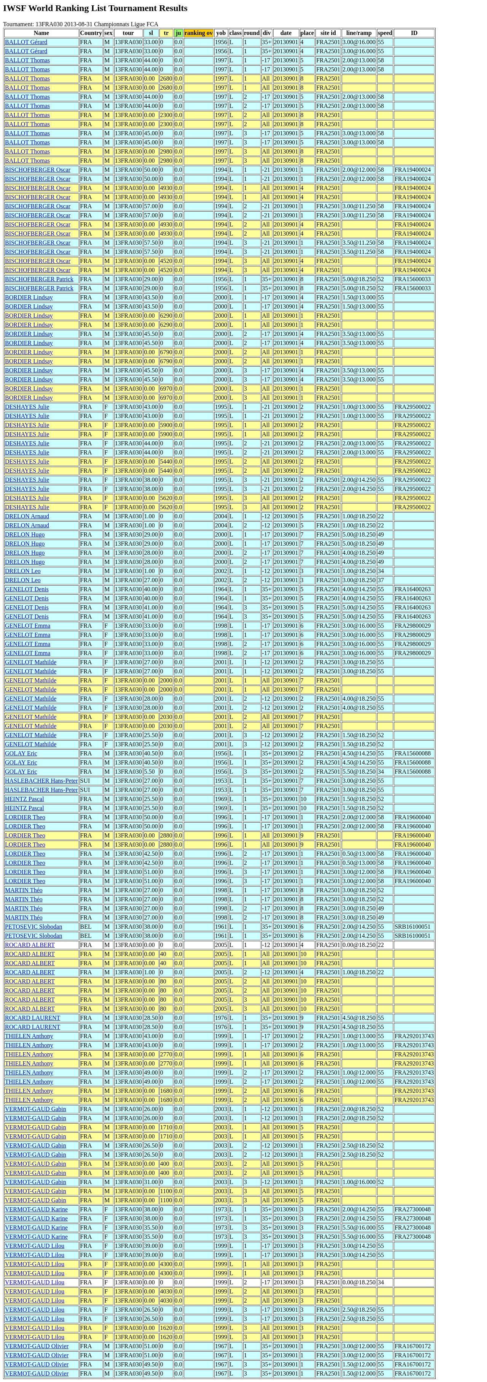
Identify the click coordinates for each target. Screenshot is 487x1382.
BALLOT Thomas (27, 60)
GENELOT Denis (27, 589)
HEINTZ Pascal (24, 799)
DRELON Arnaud (27, 516)
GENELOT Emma (27, 625)
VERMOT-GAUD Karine (36, 1209)
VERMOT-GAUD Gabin (35, 1109)
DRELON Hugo (25, 534)
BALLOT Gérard (26, 42)
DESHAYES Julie (27, 407)
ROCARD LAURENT (32, 1018)
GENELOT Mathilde (30, 662)
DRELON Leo (23, 571)
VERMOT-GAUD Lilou (34, 1246)
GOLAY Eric (21, 753)
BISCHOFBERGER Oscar (37, 169)
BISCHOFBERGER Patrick (39, 279)
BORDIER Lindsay (29, 297)
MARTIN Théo (24, 890)
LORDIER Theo (25, 817)
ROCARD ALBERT (30, 945)
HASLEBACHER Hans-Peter (41, 780)
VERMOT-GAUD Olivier (36, 1346)
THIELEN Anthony (29, 1036)
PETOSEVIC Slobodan (33, 926)
